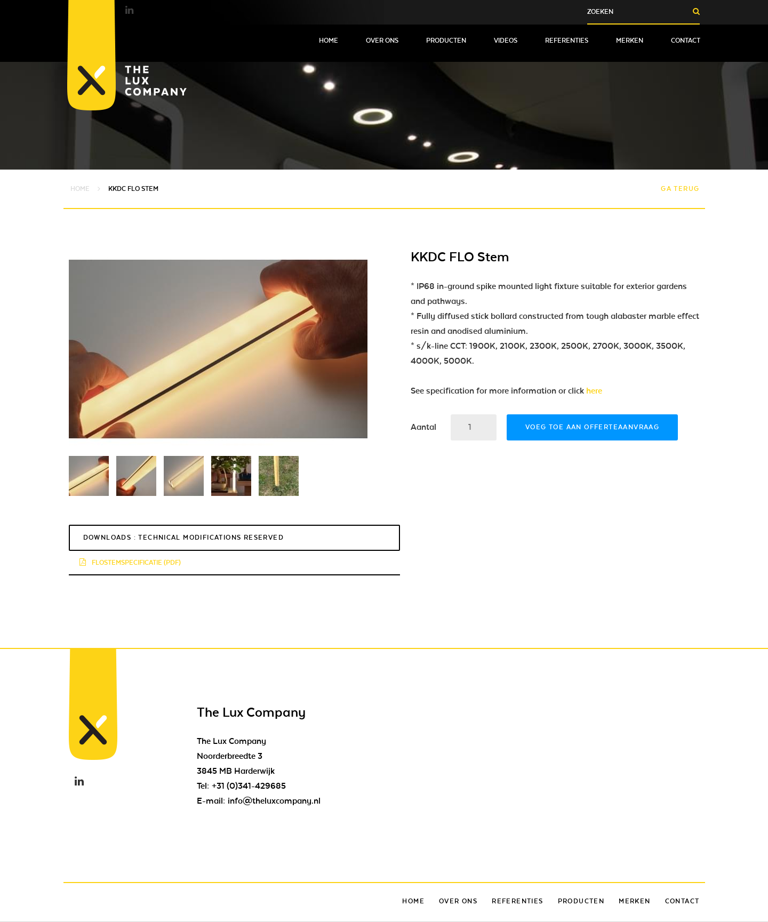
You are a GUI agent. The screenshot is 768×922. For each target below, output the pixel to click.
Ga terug (680, 189)
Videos (505, 40)
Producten (446, 40)
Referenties (566, 40)
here (594, 391)
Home (328, 40)
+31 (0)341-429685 (249, 786)
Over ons (382, 40)
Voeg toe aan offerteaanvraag (592, 427)
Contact (685, 40)
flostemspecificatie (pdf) (130, 562)
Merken (629, 40)
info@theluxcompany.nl (274, 801)
